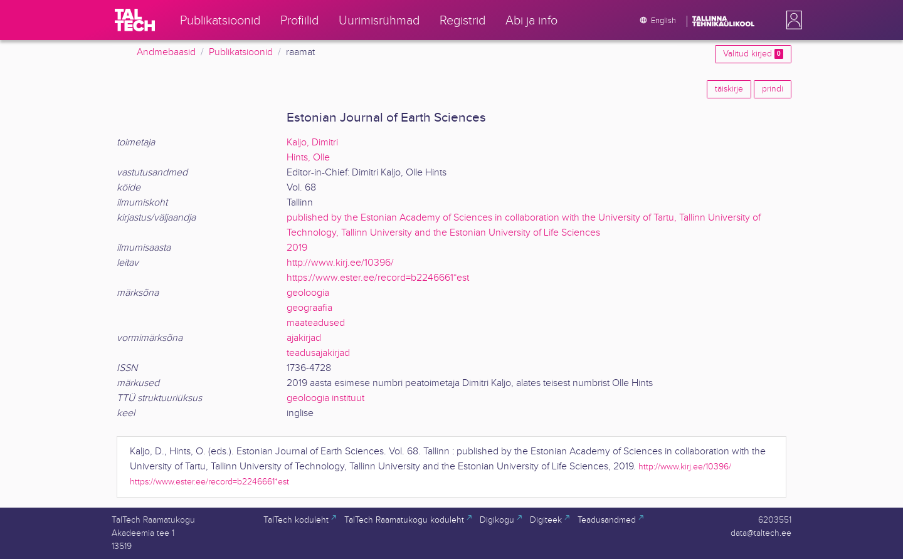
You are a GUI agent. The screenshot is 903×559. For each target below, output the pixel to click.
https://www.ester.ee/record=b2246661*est (378, 278)
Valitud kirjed (753, 54)
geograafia (309, 308)
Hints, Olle (308, 158)
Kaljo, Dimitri (312, 143)
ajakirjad (304, 338)
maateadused (316, 323)
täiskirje (729, 89)
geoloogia (308, 293)
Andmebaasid (166, 52)
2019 (297, 248)
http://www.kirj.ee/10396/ (340, 263)
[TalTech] (135, 20)
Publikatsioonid (241, 52)
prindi (772, 89)
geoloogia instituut (325, 398)
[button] (791, 20)
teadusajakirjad (318, 353)
